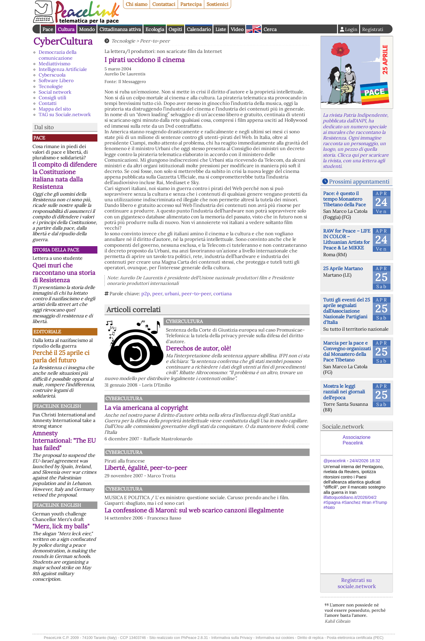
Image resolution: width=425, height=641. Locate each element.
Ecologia (155, 29)
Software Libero (56, 80)
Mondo (87, 29)
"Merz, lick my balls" (60, 526)
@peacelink (334, 460)
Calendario (199, 29)
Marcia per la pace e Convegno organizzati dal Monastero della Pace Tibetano (347, 351)
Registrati (372, 29)
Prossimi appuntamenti (359, 181)
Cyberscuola (52, 75)
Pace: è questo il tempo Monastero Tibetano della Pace (344, 198)
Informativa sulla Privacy (231, 637)
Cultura (66, 29)
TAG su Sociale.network (65, 114)
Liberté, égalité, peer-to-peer (145, 468)
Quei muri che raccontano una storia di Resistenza (63, 272)
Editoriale (47, 332)
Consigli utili (52, 97)
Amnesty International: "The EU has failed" (64, 440)
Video (237, 29)
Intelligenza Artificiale (63, 69)
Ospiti (175, 29)
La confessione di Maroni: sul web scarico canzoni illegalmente (194, 510)
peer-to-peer (196, 293)
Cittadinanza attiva (120, 29)
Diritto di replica (310, 637)
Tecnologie (51, 86)
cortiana (222, 293)
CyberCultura (63, 41)
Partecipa (191, 4)
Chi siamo (136, 4)
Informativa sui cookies (275, 637)
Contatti (48, 103)
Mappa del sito (55, 109)
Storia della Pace (56, 250)
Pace (47, 29)
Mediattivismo (54, 63)
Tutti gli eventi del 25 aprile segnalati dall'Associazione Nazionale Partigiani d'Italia (346, 311)
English (253, 29)
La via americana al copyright (146, 408)
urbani (172, 293)
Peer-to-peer (155, 41)
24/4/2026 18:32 (364, 460)
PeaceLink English (57, 406)
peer (157, 293)
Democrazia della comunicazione (57, 55)
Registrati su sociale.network (357, 583)
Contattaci (163, 4)
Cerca (270, 29)
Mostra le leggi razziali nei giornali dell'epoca (344, 391)
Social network (55, 92)
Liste (220, 29)
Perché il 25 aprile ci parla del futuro (60, 356)
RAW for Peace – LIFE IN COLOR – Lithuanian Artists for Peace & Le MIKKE (346, 239)
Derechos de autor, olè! (198, 348)
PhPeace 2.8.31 (194, 637)
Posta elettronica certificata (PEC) (355, 637)
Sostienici (217, 4)
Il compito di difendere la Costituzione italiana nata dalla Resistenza (64, 175)
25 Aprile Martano (343, 268)
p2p (145, 293)
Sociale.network (343, 426)
